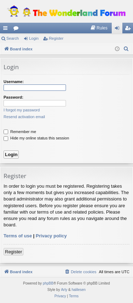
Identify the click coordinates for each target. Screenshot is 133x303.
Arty (64, 290)
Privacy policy (51, 235)
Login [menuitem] (118, 29)
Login (34, 38)
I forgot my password (22, 110)
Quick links (7, 29)
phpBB (48, 283)
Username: (14, 81)
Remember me (20, 132)
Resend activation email (24, 117)
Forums (17, 29)
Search (12, 38)
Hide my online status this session (36, 138)
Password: (13, 97)
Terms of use (18, 235)
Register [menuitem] (129, 29)
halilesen (78, 290)
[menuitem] (99, 28)
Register (56, 38)
